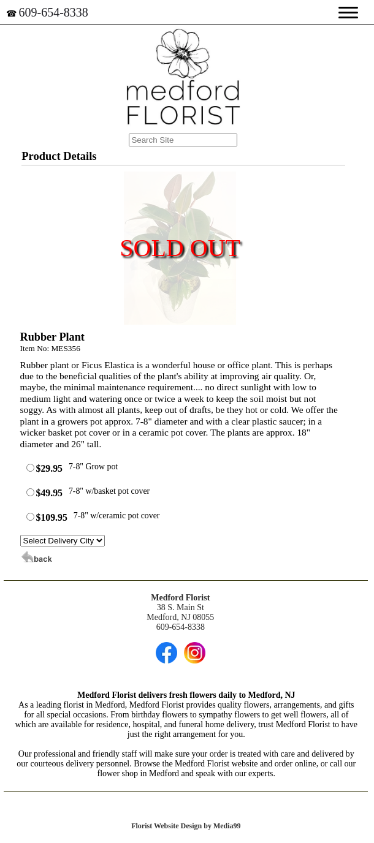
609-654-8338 (53, 12)
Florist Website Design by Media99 (185, 826)
